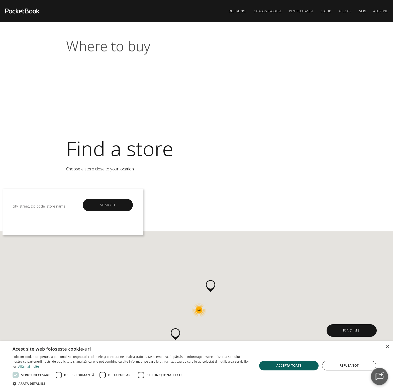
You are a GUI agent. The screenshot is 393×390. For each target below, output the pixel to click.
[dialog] (196, 365)
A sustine (380, 11)
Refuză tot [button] (349, 365)
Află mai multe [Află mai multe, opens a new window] (28, 366)
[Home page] (22, 11)
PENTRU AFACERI (301, 11)
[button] (175, 334)
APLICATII (345, 11)
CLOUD (326, 11)
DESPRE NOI (237, 11)
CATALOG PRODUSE (268, 11)
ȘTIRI (362, 11)
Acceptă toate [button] (289, 365)
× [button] (387, 347)
